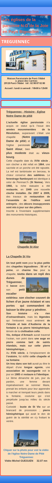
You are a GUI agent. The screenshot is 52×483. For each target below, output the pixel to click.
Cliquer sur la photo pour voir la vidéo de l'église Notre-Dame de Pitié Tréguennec (26, 454)
